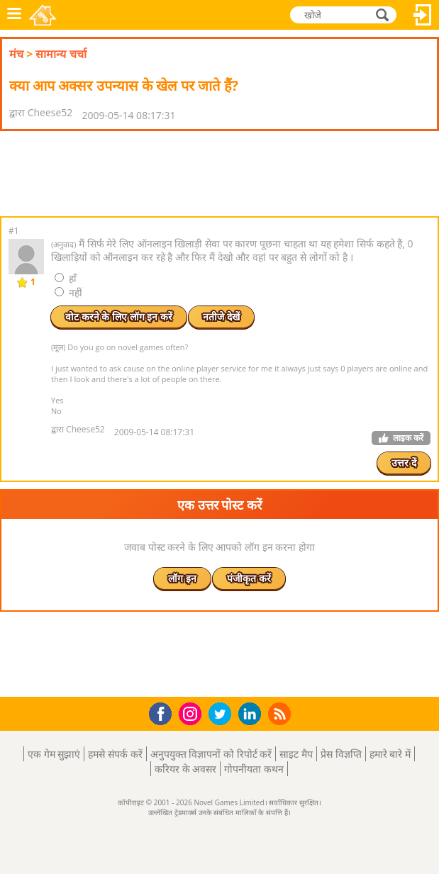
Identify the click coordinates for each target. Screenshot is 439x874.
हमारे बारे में (390, 754)
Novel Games (43, 15)
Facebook (164, 712)
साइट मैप (296, 754)
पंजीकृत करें (249, 578)
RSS (281, 713)
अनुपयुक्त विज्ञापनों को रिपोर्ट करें (211, 754)
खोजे (383, 15)
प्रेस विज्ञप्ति (341, 754)
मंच (16, 54)
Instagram (192, 713)
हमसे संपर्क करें (115, 754)
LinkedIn (252, 714)
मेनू (14, 15)
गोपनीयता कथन (254, 768)
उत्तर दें (403, 462)
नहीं (68, 292)
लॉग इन (422, 15)
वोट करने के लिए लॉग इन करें (118, 316)
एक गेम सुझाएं (54, 754)
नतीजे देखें (221, 316)
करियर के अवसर (185, 768)
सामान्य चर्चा (60, 54)
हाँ (66, 278)
